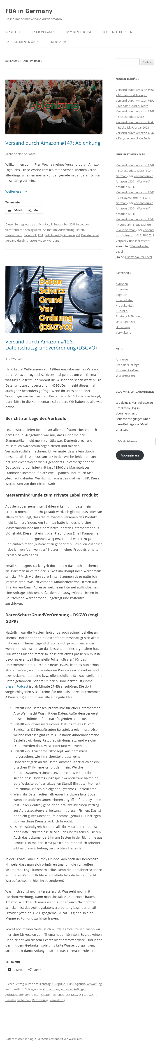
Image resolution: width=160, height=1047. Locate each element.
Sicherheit (24, 1000)
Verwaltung (94, 984)
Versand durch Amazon (21, 240)
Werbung (53, 240)
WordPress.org (126, 376)
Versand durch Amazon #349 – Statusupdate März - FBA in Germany (135, 170)
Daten (80, 230)
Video (42, 240)
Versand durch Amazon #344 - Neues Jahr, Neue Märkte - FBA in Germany (135, 224)
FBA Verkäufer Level (79, 32)
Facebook (30, 235)
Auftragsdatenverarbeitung (23, 995)
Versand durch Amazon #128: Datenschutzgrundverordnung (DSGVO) (51, 344)
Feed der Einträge (127, 365)
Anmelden (123, 359)
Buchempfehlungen (117, 32)
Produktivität (125, 305)
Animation (50, 230)
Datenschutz (61, 995)
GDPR (92, 995)
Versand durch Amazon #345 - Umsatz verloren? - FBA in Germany (135, 197)
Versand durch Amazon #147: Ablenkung (52, 142)
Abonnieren (130, 455)
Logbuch (85, 224)
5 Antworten (13, 358)
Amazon (66, 989)
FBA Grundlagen (42, 32)
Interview (122, 289)
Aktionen (122, 284)
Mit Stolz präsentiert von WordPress (60, 1039)
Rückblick (122, 311)
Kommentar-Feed (127, 370)
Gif (78, 235)
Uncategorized (125, 322)
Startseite (13, 32)
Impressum (58, 42)
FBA (40, 235)
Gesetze (10, 1000)
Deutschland (13, 235)
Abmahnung (51, 989)
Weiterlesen (16, 191)
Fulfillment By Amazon (60, 235)
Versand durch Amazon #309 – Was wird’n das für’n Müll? (134, 181)
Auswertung (66, 230)
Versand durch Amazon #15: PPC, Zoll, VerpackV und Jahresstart (135, 235)
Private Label (90, 235)
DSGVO (76, 995)
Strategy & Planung (128, 316)
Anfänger (79, 989)
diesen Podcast (16, 686)
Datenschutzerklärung (23, 42)
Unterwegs (123, 327)
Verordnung (40, 1000)
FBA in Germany (28, 11)
